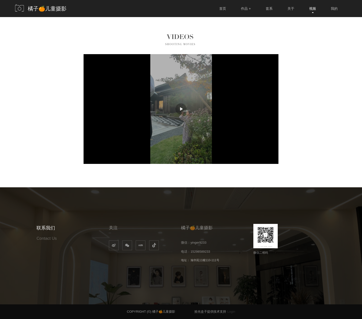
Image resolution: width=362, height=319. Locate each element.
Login (231, 311)
